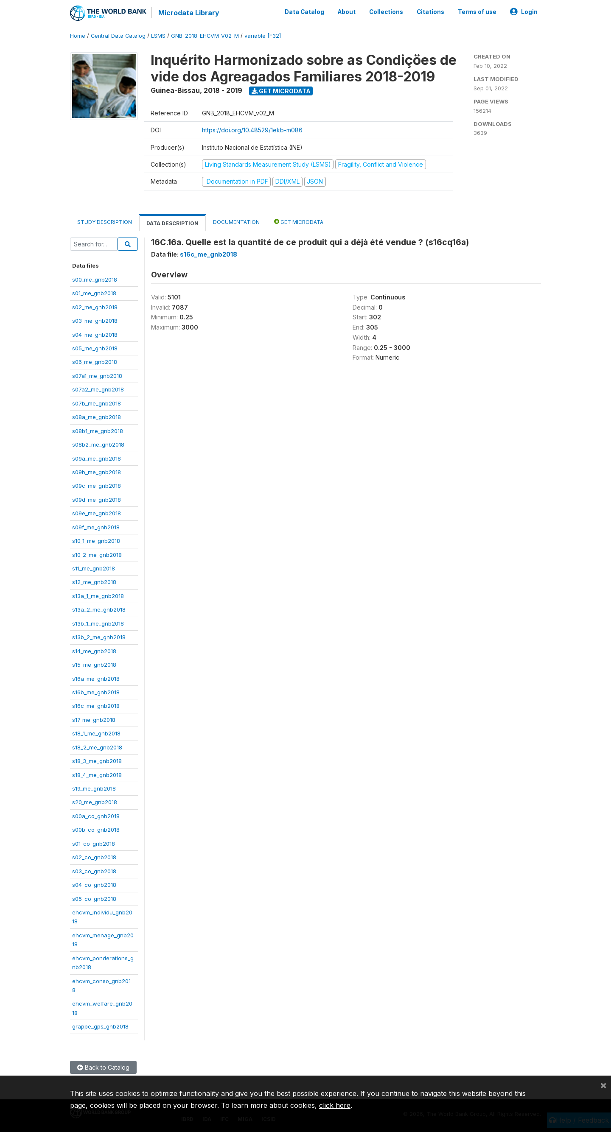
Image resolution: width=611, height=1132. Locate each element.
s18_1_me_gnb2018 (96, 733)
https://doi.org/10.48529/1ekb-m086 (252, 130)
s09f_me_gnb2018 (96, 526)
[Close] (603, 1085)
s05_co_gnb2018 (94, 898)
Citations (430, 11)
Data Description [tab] (172, 223)
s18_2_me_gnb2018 (97, 746)
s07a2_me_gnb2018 (98, 389)
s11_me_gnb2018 (93, 568)
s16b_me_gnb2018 (96, 692)
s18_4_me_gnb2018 (97, 774)
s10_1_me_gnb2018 (96, 540)
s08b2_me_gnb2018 (98, 444)
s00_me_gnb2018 (94, 279)
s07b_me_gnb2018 (96, 403)
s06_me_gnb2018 (94, 361)
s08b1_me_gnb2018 (97, 430)
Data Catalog (304, 11)
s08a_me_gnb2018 (96, 417)
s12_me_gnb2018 (94, 582)
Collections (386, 11)
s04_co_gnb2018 (94, 884)
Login (524, 11)
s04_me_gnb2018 (95, 334)
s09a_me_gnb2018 (96, 458)
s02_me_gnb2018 (95, 306)
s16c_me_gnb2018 (96, 705)
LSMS (158, 36)
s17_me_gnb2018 (93, 719)
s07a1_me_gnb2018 (97, 375)
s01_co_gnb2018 (93, 843)
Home (77, 36)
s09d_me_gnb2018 (96, 499)
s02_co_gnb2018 (94, 857)
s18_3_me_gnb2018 (97, 760)
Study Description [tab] (104, 221)
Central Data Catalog (118, 36)
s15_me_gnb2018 (94, 664)
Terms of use (477, 11)
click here (334, 1105)
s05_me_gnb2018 (95, 348)
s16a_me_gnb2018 (96, 678)
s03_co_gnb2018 (94, 870)
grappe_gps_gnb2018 (100, 1026)
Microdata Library (188, 12)
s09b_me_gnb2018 (96, 472)
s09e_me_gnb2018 (96, 513)
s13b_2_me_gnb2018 (99, 637)
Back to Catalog (103, 1067)
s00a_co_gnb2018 (96, 816)
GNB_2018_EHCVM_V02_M (205, 36)
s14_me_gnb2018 (94, 650)
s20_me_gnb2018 (94, 802)
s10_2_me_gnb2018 (97, 554)
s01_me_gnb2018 (94, 293)
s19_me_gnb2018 (94, 788)
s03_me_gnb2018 (95, 320)
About (347, 11)
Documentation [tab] (236, 221)
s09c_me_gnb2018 (96, 485)
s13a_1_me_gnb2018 (98, 596)
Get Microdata (281, 90)
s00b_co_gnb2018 (96, 829)
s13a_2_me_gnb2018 (99, 609)
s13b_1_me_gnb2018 (98, 623)
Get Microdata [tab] (298, 221)
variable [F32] (262, 36)
